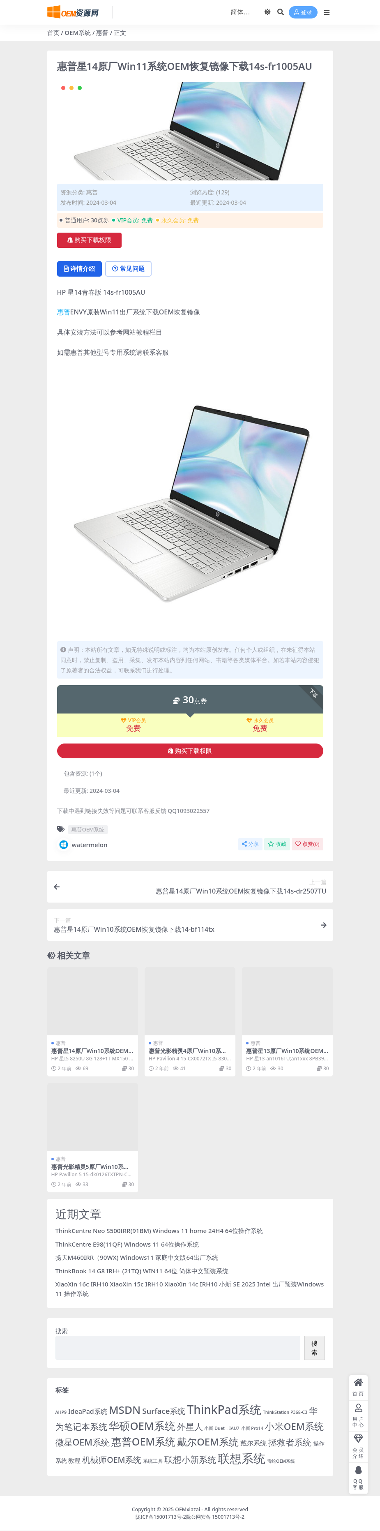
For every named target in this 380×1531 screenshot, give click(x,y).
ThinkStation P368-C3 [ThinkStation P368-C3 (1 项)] (285, 1413)
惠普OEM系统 (88, 830)
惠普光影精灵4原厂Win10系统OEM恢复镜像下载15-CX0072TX (190, 1054)
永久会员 (260, 721)
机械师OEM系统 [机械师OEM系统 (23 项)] (111, 1459)
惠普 (102, 32)
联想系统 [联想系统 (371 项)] (241, 1458)
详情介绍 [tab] (79, 269)
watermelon (82, 845)
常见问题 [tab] (129, 269)
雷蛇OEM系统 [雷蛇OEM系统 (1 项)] (281, 1461)
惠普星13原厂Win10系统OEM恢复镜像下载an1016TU (284, 1054)
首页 (53, 32)
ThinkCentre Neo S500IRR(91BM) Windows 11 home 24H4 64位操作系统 (159, 1231)
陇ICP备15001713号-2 (161, 1517)
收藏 (277, 844)
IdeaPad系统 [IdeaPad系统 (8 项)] (87, 1411)
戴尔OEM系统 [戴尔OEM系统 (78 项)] (208, 1441)
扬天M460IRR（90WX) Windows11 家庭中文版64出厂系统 (136, 1258)
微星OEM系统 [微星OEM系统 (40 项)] (82, 1442)
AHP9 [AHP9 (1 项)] (61, 1413)
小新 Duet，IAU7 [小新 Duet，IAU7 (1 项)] (221, 1429)
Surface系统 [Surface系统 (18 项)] (163, 1411)
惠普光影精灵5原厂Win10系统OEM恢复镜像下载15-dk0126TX (92, 1170)
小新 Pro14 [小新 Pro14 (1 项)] (252, 1429)
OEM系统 (77, 32)
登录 (303, 12)
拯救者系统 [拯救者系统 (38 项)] (289, 1442)
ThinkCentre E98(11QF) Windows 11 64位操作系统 (127, 1244)
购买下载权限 (89, 240)
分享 (250, 844)
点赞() (307, 844)
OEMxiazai (187, 1509)
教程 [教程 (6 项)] (74, 1460)
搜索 (61, 1331)
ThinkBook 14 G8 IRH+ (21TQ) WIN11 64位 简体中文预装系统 (142, 1271)
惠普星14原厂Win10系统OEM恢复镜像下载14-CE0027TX (90, 1054)
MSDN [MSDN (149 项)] (125, 1410)
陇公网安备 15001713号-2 (215, 1517)
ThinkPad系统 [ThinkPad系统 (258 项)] (224, 1410)
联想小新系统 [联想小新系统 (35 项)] (190, 1459)
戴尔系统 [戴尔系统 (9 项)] (253, 1443)
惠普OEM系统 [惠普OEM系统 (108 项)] (143, 1441)
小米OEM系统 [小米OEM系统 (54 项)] (294, 1426)
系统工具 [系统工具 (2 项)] (153, 1460)
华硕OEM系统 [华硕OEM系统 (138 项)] (141, 1426)
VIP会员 (133, 721)
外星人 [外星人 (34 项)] (190, 1427)
